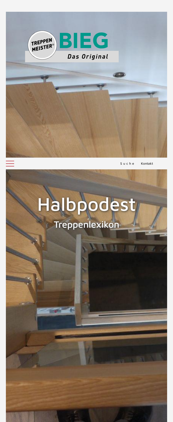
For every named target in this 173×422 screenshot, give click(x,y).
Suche (127, 6)
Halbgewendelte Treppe (25, 278)
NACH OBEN (86, 371)
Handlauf (162, 278)
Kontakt (147, 6)
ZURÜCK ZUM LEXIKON (40, 349)
